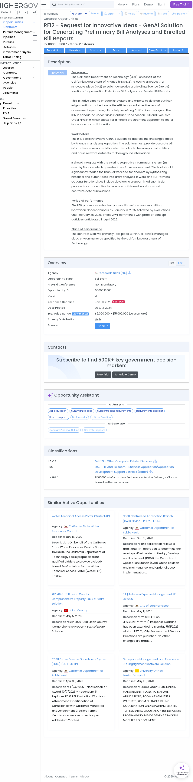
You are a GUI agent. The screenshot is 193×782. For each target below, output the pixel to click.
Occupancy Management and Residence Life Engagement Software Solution (150, 685)
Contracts (16, 27)
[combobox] (112, 4)
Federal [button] (11, 12)
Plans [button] (136, 4)
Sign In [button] (161, 4)
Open (106, 346)
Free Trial (106, 395)
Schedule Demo (128, 395)
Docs (121, 50)
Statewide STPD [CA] (116, 288)
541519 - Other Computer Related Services (127, 481)
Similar (59, 56)
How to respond (64, 437)
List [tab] (172, 278)
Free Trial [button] (181, 4)
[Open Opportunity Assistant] (182, 770)
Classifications (163, 50)
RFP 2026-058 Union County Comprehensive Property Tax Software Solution (83, 620)
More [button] (122, 4)
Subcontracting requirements (120, 431)
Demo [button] (148, 4)
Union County (83, 632)
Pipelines (14, 37)
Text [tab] (181, 278)
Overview (80, 50)
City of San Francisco (156, 627)
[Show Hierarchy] (133, 288)
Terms (78, 776)
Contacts (100, 50)
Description (59, 50)
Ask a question (63, 431)
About (54, 776)
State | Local (32, 12)
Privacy (90, 776)
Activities (15, 47)
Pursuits (14, 42)
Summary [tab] (62, 79)
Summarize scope (87, 431)
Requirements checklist (155, 431)
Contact (66, 776)
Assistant (142, 50)
